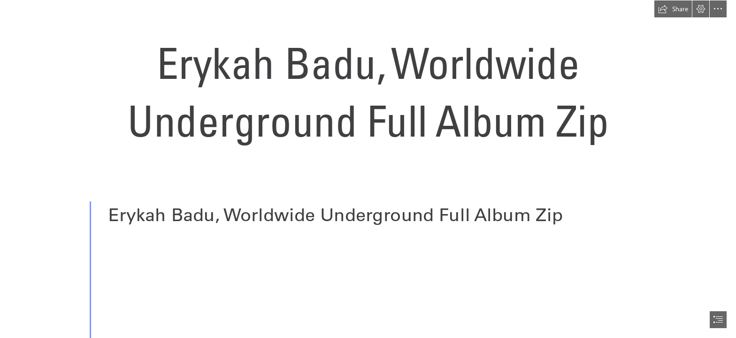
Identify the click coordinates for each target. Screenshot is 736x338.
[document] (368, 169)
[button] (673, 8)
